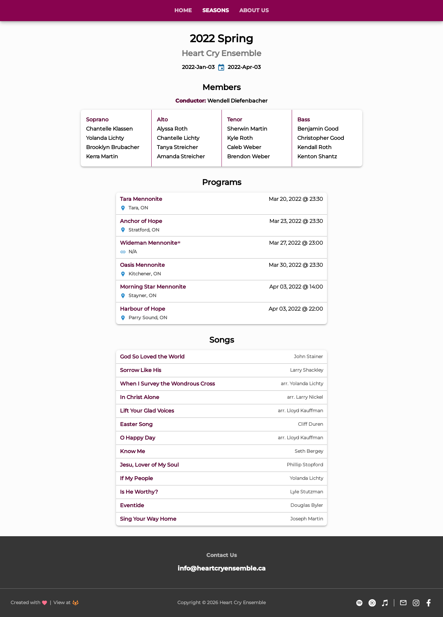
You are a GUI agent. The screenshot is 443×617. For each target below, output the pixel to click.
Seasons (215, 10)
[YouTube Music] (372, 603)
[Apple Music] (385, 603)
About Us (254, 10)
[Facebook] (428, 603)
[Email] (403, 603)
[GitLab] (75, 603)
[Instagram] (416, 603)
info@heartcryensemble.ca (222, 568)
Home (183, 10)
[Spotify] (359, 603)
